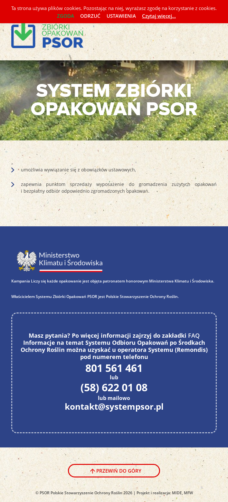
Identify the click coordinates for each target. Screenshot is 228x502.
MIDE (177, 493)
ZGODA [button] (65, 16)
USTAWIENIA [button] (121, 16)
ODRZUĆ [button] (90, 16)
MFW (188, 493)
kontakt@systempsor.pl (114, 407)
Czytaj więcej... (159, 16)
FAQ (194, 335)
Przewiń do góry (118, 470)
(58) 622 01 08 (114, 387)
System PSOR (51, 32)
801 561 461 (114, 368)
